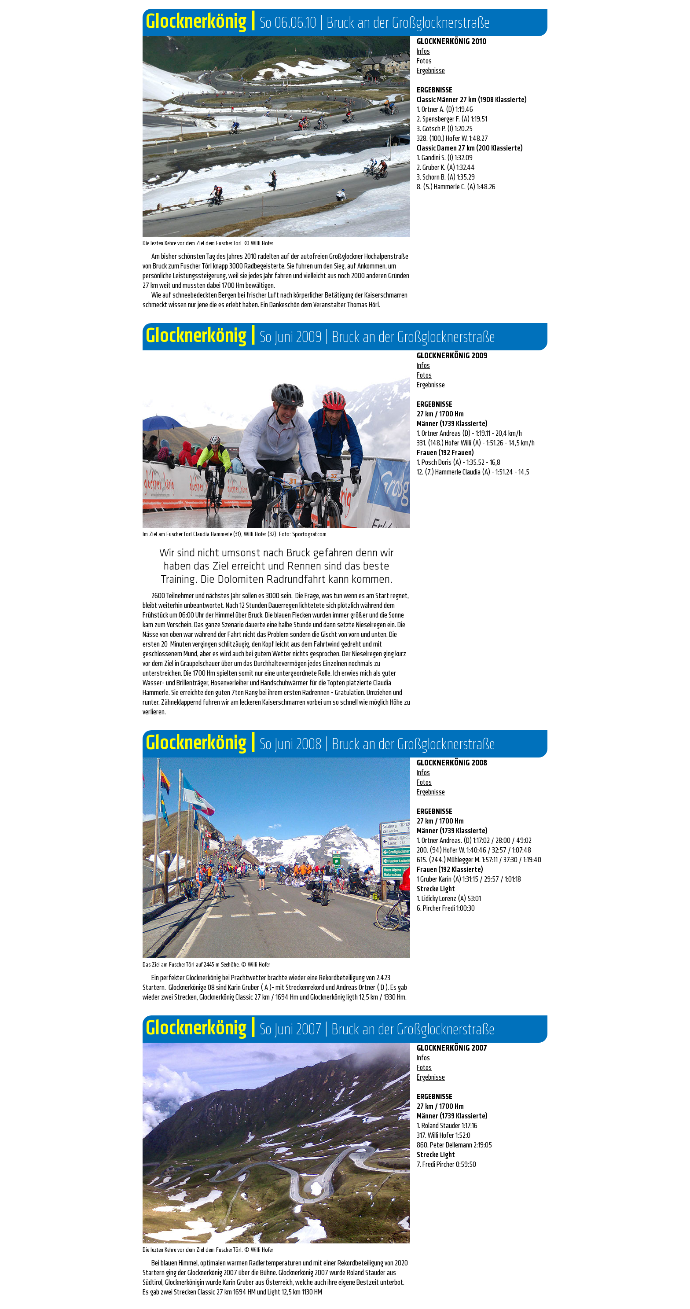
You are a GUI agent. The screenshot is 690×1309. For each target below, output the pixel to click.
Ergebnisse (431, 70)
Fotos (424, 61)
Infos (423, 51)
